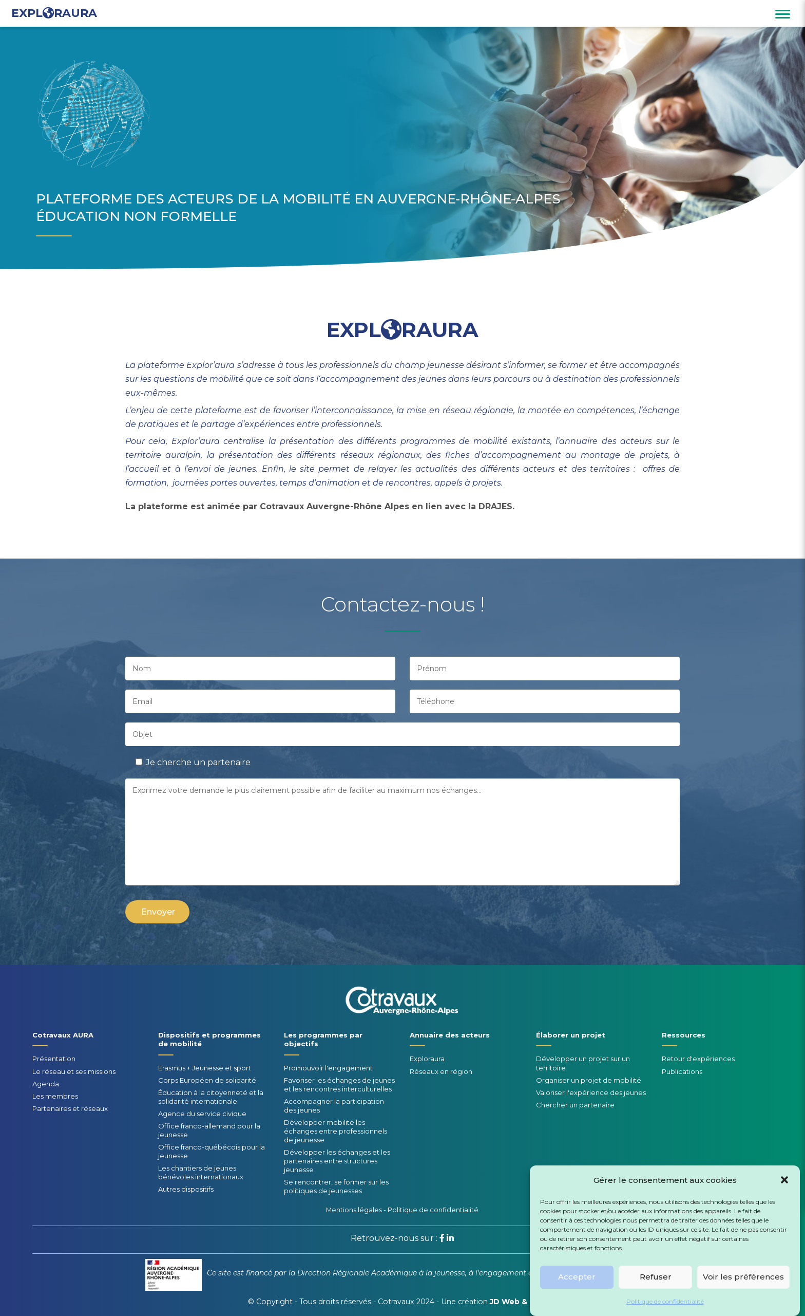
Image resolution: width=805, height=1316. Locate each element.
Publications (682, 1071)
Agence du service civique (202, 1113)
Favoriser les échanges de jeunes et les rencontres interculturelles (339, 1084)
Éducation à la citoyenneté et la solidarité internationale (210, 1096)
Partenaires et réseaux (70, 1108)
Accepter (577, 1288)
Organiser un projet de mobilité (588, 1080)
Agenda (45, 1084)
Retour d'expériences (698, 1058)
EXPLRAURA (54, 13)
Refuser (656, 1288)
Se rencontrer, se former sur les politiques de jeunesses (336, 1186)
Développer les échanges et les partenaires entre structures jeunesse (337, 1161)
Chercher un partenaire (575, 1105)
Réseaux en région (441, 1071)
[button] (784, 1190)
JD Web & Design (523, 1301)
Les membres (55, 1096)
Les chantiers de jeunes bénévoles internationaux (200, 1172)
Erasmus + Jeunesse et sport (204, 1068)
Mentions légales (354, 1210)
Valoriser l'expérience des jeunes (591, 1092)
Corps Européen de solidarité (207, 1080)
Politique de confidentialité (665, 1312)
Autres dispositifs (186, 1189)
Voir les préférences (743, 1288)
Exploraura (427, 1058)
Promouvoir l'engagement (328, 1068)
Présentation (53, 1058)
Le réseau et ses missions (74, 1071)
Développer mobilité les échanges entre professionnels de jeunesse (335, 1131)
